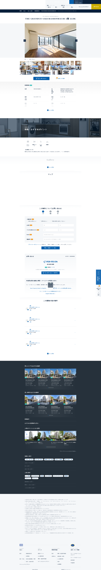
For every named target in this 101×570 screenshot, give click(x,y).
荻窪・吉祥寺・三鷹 (68, 431)
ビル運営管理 (41, 528)
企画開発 (59, 536)
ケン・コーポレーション (76, 530)
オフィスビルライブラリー (43, 534)
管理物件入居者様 (78, 2)
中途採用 (73, 535)
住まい (21, 522)
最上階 (42, 448)
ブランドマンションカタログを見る (67, 423)
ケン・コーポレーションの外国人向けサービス (50, 291)
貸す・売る (22, 531)
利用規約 (57, 564)
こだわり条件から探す (30, 459)
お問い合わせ (96, 6)
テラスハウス (35, 450)
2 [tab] (49, 387)
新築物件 (66, 448)
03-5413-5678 (50, 264)
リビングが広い (48, 448)
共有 (98, 294)
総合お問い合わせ (37, 564)
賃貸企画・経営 (61, 528)
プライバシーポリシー (33, 244)
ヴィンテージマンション (58, 448)
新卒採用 (73, 532)
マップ (53, 267)
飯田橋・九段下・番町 (49, 431)
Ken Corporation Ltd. (13, 4)
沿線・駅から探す (29, 441)
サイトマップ (64, 564)
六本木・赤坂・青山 (29, 431)
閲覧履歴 (87, 2)
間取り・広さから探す (30, 456)
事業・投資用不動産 (42, 531)
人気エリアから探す (29, 435)
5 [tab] (52, 387)
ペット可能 (28, 448)
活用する (63, 5)
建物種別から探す (29, 453)
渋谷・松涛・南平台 (38, 431)
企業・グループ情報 (75, 522)
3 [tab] (50, 387)
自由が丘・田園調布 (59, 431)
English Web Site (50, 293)
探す (48, 5)
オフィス (40, 522)
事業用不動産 (55, 522)
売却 (58, 534)
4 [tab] (51, 387)
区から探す (27, 438)
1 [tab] (48, 387)
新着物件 (27, 391)
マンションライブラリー (84, 6)
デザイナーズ (28, 450)
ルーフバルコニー (35, 448)
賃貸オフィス (41, 526)
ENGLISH (76, 1)
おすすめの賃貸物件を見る (31, 395)
